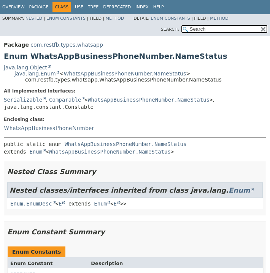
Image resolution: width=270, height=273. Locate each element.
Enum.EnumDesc (31, 204)
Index (141, 7)
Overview (13, 7)
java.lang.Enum (35, 74)
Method (115, 18)
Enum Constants (66, 18)
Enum (35, 152)
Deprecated (117, 7)
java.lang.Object (25, 67)
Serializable (23, 100)
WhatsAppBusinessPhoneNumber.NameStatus (125, 74)
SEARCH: (170, 29)
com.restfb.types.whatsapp (66, 45)
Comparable (65, 100)
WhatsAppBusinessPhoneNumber (49, 128)
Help (158, 7)
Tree (93, 7)
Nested (33, 18)
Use (79, 7)
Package (39, 7)
